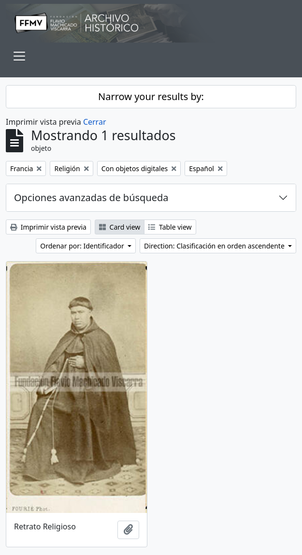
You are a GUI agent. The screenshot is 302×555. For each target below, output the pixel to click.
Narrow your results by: (151, 96)
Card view (119, 227)
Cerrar (94, 122)
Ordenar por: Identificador (83, 245)
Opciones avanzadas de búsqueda (91, 197)
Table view (169, 227)
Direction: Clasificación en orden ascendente (215, 245)
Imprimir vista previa (48, 227)
